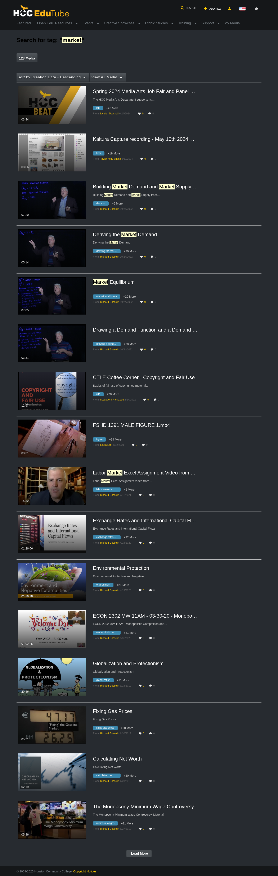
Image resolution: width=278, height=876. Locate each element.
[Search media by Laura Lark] (106, 444)
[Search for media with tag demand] (102, 204)
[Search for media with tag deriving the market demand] (108, 251)
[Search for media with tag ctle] (100, 395)
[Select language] (243, 9)
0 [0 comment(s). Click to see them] (153, 113)
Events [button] (87, 23)
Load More (139, 853)
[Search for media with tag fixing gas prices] (107, 728)
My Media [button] (232, 23)
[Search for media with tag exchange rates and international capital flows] (108, 537)
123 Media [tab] (27, 58)
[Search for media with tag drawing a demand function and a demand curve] (108, 344)
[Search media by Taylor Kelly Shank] (110, 158)
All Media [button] (104, 77)
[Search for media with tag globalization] (105, 681)
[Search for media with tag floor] (100, 154)
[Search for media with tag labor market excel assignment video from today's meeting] (108, 490)
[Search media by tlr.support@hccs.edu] (112, 399)
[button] (188, 8)
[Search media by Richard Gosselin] (109, 208)
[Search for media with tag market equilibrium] (108, 297)
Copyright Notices (85, 871)
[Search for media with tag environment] (105, 585)
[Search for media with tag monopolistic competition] (108, 633)
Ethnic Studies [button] (156, 23)
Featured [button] (24, 23)
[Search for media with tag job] (99, 108)
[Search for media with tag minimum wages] (107, 823)
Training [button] (184, 23)
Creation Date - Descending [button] (49, 77)
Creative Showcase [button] (119, 23)
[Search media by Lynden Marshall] (109, 113)
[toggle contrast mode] (256, 9)
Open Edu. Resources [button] (54, 23)
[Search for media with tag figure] (101, 440)
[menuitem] (27, 23)
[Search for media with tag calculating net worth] (108, 776)
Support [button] (207, 23)
